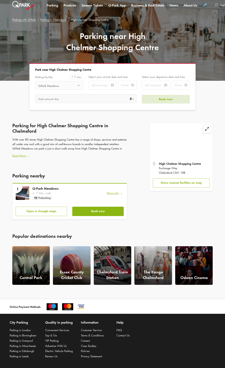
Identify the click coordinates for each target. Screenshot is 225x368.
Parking (52, 8)
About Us (190, 8)
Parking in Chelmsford (53, 20)
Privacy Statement (91, 356)
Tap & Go (51, 335)
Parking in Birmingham (23, 335)
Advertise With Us (56, 345)
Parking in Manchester (23, 345)
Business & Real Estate (147, 8)
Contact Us (123, 335)
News (173, 8)
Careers (85, 340)
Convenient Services (57, 329)
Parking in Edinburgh (22, 350)
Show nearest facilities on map (181, 183)
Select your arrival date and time (108, 77)
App (117, 8)
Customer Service (91, 329)
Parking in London (20, 329)
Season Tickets (92, 8)
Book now (98, 211)
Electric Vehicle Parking (59, 350)
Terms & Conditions (92, 335)
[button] (69, 155)
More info (113, 193)
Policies (85, 350)
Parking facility (44, 77)
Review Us (51, 356)
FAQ (119, 329)
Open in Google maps (41, 211)
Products (70, 8)
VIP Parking (52, 340)
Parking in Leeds (19, 356)
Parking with (24, 20)
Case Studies (88, 345)
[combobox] (59, 86)
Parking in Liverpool (21, 340)
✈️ (204, 8)
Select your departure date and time (163, 77)
